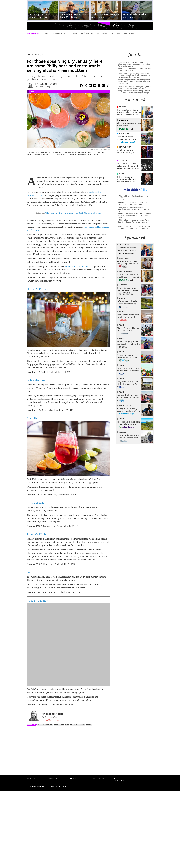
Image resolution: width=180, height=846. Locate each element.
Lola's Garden (36, 380)
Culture (101, 26)
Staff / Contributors (120, 779)
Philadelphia (48, 725)
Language (123, 285)
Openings (123, 311)
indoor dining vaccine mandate (79, 266)
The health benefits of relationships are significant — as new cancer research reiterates (133, 198)
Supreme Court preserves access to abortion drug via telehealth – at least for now (134, 209)
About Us (31, 778)
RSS (136, 778)
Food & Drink (102, 33)
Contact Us (75, 778)
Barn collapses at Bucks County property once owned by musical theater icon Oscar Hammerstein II (134, 81)
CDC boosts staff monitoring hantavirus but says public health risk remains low (134, 227)
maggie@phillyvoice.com (52, 720)
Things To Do (124, 245)
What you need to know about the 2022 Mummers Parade (73, 212)
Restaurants (59, 725)
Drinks (88, 725)
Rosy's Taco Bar (37, 600)
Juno (30, 572)
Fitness (45, 33)
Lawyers (122, 432)
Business (122, 338)
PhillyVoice (43, 26)
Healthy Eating (125, 405)
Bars (33, 91)
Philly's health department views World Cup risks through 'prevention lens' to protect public (133, 222)
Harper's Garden (38, 289)
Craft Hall (33, 418)
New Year (73, 725)
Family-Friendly (59, 33)
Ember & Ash (35, 503)
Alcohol (82, 725)
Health (86, 26)
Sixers (121, 174)
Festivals (73, 33)
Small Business (125, 271)
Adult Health (124, 258)
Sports (132, 26)
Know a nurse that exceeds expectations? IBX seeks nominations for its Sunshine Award (134, 215)
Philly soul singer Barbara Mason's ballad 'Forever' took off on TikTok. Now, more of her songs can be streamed (135, 75)
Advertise (53, 778)
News (70, 26)
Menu (31, 26)
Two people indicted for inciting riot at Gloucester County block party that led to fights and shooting (134, 64)
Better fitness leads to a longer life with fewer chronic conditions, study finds (133, 203)
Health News (124, 133)
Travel (121, 325)
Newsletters (129, 33)
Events (117, 25)
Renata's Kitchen (38, 534)
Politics (122, 107)
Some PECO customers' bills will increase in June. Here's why (134, 69)
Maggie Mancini (48, 84)
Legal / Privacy (98, 778)
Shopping (116, 33)
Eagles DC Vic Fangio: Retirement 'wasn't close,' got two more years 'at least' (134, 87)
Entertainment (125, 147)
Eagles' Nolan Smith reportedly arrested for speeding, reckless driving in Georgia (134, 91)
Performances (87, 33)
